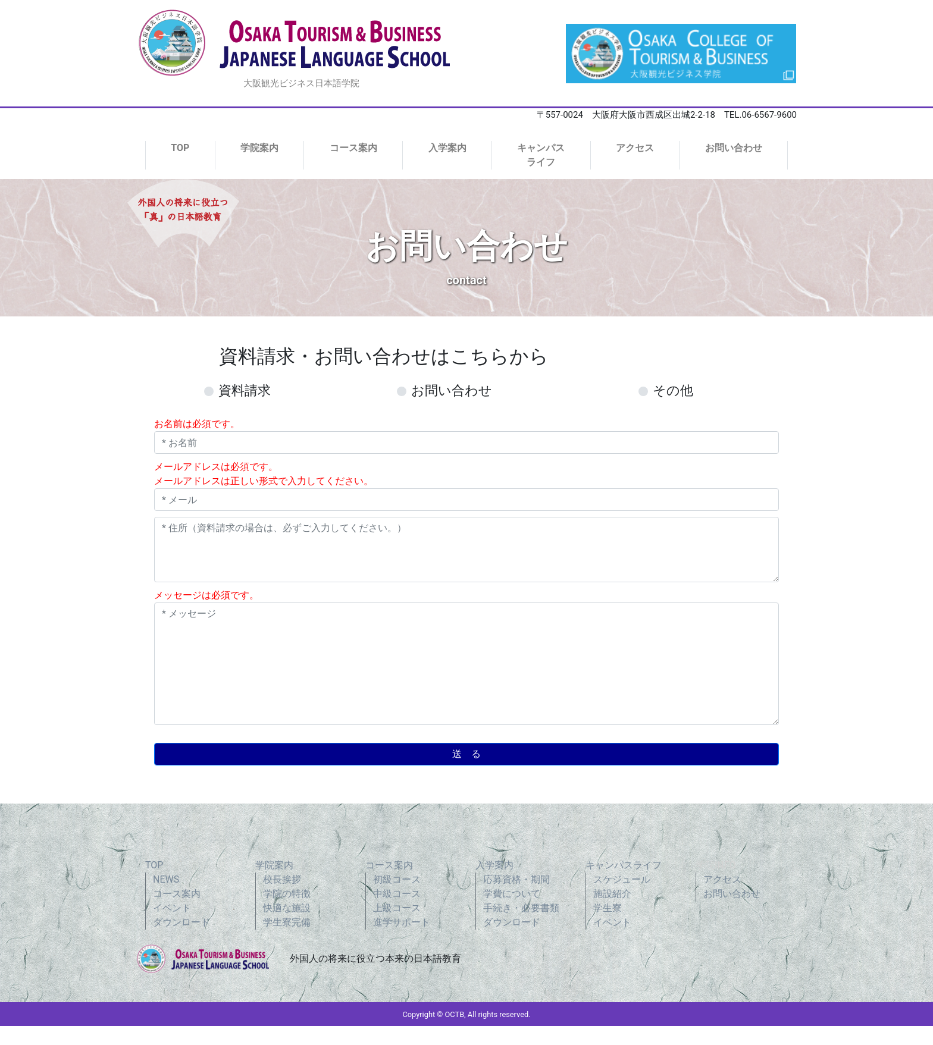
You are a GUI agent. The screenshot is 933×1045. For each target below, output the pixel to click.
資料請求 (244, 390)
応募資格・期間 (516, 879)
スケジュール (621, 879)
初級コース (397, 879)
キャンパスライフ (541, 155)
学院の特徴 (287, 893)
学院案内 (259, 147)
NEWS (166, 879)
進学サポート (401, 922)
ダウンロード (181, 922)
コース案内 (353, 147)
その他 (673, 390)
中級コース (397, 893)
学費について (511, 893)
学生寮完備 (287, 922)
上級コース (397, 908)
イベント (172, 908)
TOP (180, 147)
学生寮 (607, 908)
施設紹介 (612, 893)
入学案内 (447, 147)
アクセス (635, 147)
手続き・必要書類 (521, 908)
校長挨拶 (282, 879)
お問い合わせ (733, 147)
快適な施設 (287, 908)
